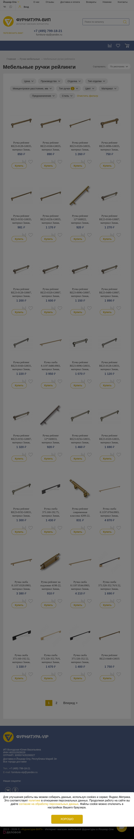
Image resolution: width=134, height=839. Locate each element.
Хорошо (67, 819)
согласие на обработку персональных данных (49, 803)
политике (34, 800)
